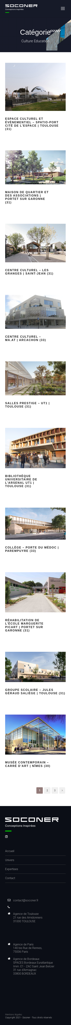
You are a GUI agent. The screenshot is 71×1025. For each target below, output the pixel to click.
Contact (10, 878)
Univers (9, 860)
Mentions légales (13, 1014)
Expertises (11, 869)
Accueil (9, 851)
